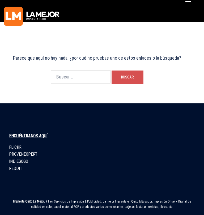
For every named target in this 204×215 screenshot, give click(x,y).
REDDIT (15, 168)
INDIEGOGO (18, 161)
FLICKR (15, 147)
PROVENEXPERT (23, 154)
